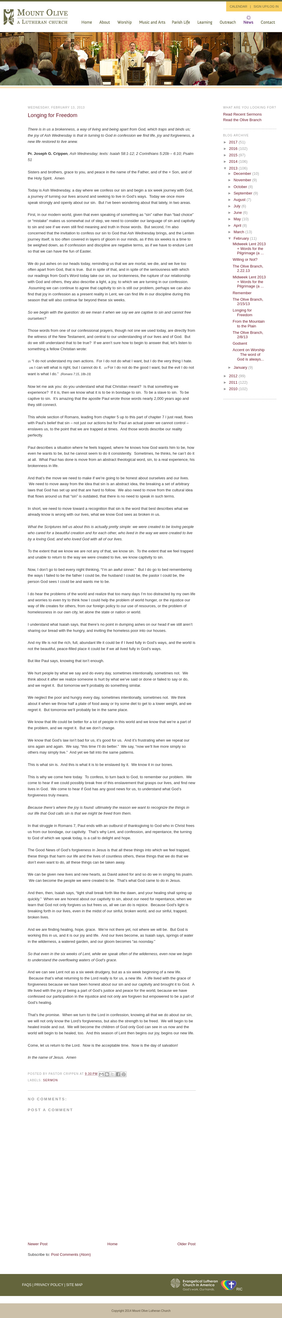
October (241, 187)
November (243, 180)
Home (113, 1244)
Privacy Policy (48, 1285)
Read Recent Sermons (242, 114)
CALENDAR (238, 6)
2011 (234, 382)
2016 (234, 148)
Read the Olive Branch (242, 120)
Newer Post (38, 1244)
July (237, 206)
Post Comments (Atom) (71, 1254)
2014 (234, 161)
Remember (242, 293)
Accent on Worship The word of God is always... (250, 354)
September (243, 193)
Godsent (240, 343)
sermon (50, 1080)
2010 (234, 389)
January (241, 367)
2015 (234, 155)
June (238, 212)
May (238, 219)
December (243, 173)
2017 (234, 142)
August (240, 199)
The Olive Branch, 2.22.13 (248, 268)
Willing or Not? (245, 259)
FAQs (26, 1285)
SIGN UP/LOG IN (266, 6)
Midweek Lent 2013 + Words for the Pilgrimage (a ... (249, 248)
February (242, 238)
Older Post (186, 1244)
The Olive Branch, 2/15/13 (248, 301)
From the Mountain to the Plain (249, 323)
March (239, 232)
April (238, 225)
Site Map (74, 1285)
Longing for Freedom (53, 115)
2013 (234, 168)
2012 (234, 376)
